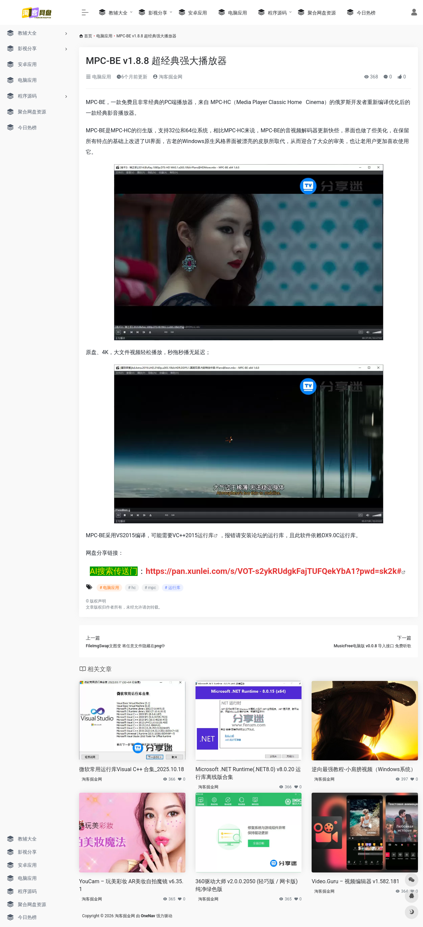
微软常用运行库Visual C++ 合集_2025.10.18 (131, 769)
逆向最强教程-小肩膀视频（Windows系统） (364, 769)
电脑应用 (104, 36)
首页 (88, 36)
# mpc (150, 587)
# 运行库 (172, 587)
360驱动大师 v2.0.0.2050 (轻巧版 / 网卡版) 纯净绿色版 (247, 885)
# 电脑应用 (109, 587)
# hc (132, 587)
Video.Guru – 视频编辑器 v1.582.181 (355, 881)
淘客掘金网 (167, 76)
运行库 (206, 535)
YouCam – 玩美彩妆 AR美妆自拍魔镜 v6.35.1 (131, 885)
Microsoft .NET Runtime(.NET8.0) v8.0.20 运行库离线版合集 (248, 773)
